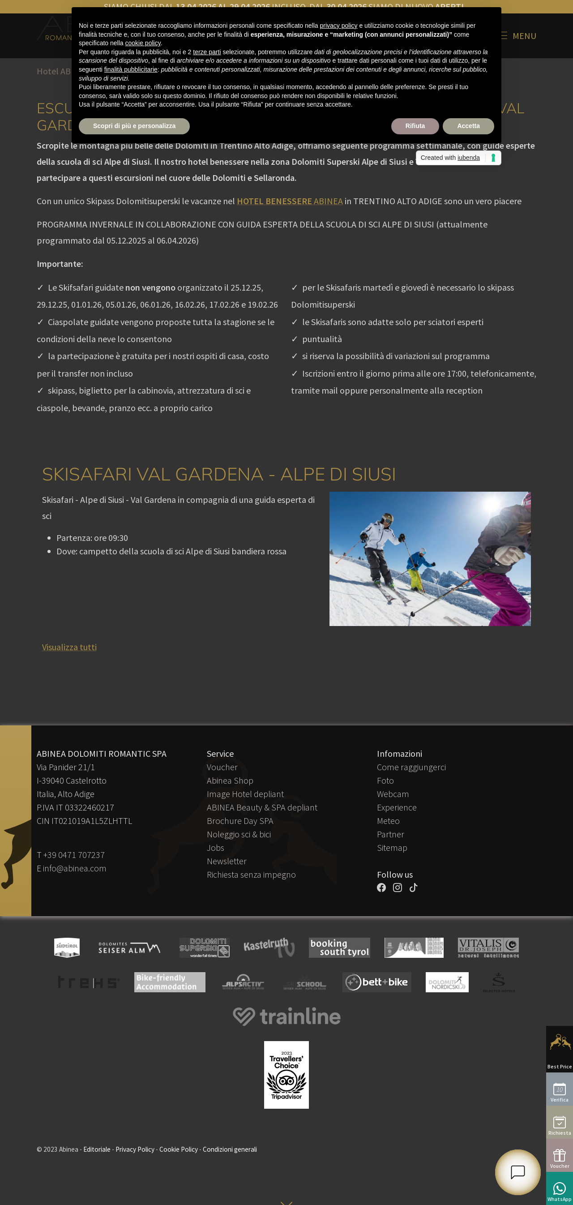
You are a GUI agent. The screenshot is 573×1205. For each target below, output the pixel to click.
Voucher (222, 766)
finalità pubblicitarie (131, 69)
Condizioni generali (230, 1149)
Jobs (215, 847)
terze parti (207, 52)
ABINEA (290, 200)
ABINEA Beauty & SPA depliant (262, 807)
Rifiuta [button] (415, 125)
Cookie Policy (178, 1149)
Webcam (393, 793)
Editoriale (97, 1149)
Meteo (388, 820)
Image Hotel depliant (245, 793)
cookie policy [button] (143, 43)
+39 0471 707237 (74, 854)
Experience (397, 807)
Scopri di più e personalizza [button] (134, 125)
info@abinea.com (75, 868)
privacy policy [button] (339, 25)
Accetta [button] (468, 125)
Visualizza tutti (69, 646)
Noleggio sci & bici (239, 834)
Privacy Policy (134, 1149)
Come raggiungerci (411, 766)
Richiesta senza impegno (251, 874)
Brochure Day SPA (240, 820)
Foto (385, 780)
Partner (390, 834)
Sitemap (392, 847)
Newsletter (227, 860)
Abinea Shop (230, 780)
